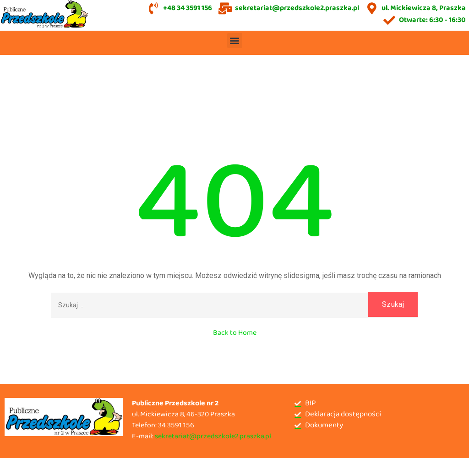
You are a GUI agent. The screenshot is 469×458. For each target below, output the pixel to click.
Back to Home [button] (234, 332)
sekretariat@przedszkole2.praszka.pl (213, 436)
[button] (234, 40)
